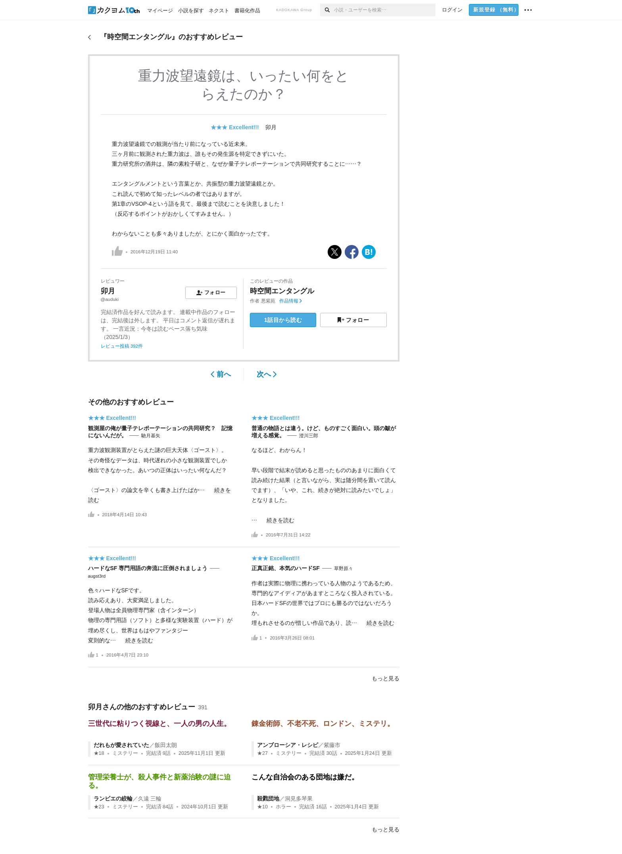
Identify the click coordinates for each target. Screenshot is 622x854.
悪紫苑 (268, 301)
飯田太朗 (166, 745)
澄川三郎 (308, 435)
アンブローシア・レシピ (287, 745)
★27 (262, 753)
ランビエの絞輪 (113, 798)
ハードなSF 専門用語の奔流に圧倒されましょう (148, 568)
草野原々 (343, 568)
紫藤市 (332, 745)
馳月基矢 (150, 435)
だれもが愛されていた (121, 745)
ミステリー (125, 753)
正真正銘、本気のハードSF (285, 568)
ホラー (283, 807)
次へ (267, 374)
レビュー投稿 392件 (122, 346)
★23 (99, 807)
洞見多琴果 (299, 798)
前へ (221, 374)
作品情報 (290, 301)
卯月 (270, 127)
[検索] (327, 10)
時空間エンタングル (282, 291)
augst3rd (97, 576)
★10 (262, 807)
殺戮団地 (268, 798)
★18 (99, 753)
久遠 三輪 (150, 798)
